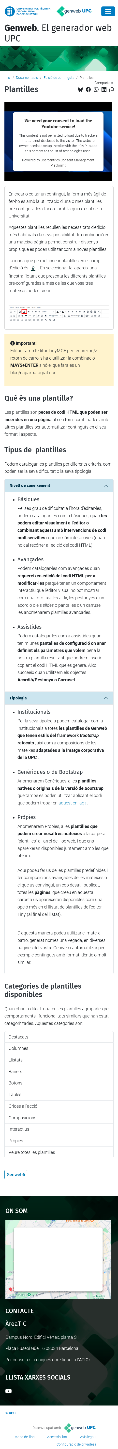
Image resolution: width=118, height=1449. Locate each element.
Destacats (18, 1036)
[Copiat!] (111, 90)
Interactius (19, 1129)
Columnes (18, 1048)
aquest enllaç (71, 802)
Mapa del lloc (24, 1437)
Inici (7, 78)
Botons (15, 1082)
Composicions (22, 1117)
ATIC (83, 1359)
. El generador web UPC (58, 33)
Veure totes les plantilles (32, 1152)
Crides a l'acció (23, 1106)
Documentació (27, 78)
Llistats (16, 1059)
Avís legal (87, 1437)
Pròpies (16, 1140)
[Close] (108, 11)
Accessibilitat (57, 1437)
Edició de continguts (59, 78)
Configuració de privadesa (76, 1444)
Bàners (15, 1071)
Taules (15, 1094)
